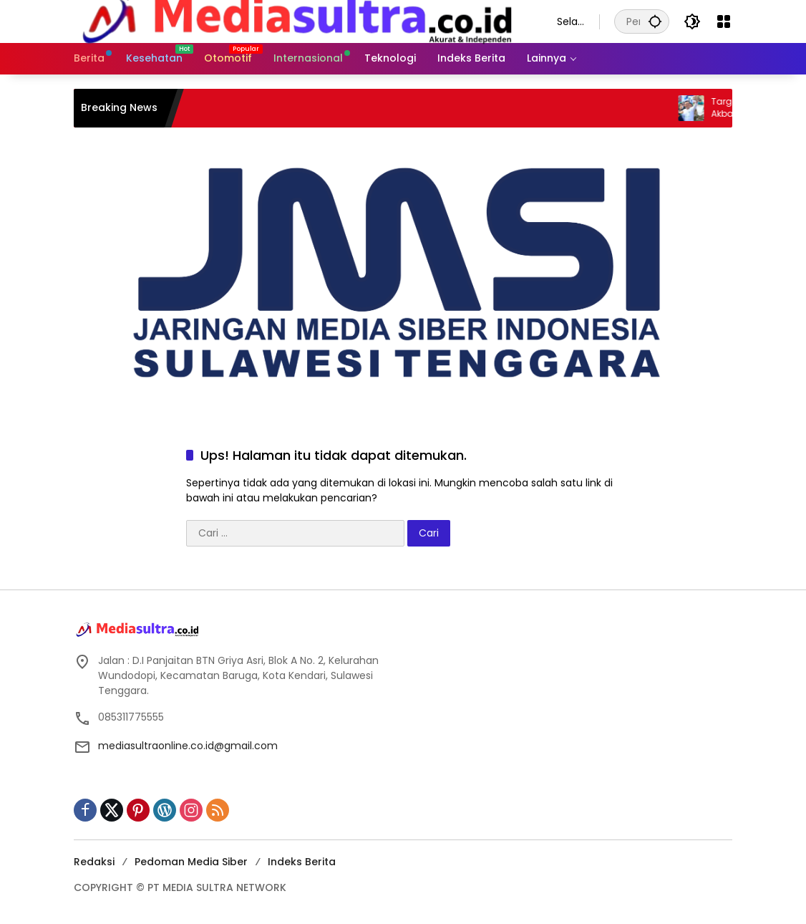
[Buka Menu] (723, 21)
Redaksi (94, 862)
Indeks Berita (302, 862)
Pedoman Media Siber (191, 862)
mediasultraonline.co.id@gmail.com (188, 745)
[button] (655, 21)
